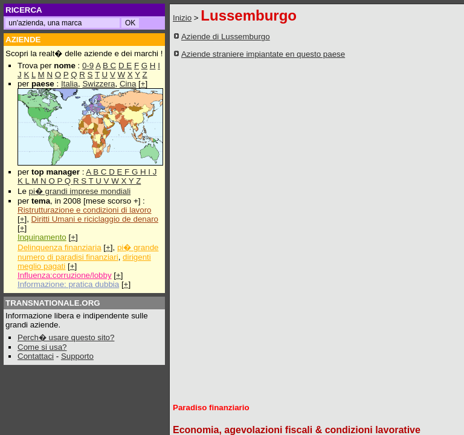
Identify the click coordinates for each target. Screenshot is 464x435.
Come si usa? (42, 347)
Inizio (182, 17)
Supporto (77, 356)
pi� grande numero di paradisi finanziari (88, 252)
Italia (69, 83)
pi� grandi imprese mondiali (80, 191)
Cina (128, 83)
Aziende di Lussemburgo (225, 36)
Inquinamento (42, 237)
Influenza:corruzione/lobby (65, 275)
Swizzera (98, 83)
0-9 (88, 65)
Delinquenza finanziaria (60, 247)
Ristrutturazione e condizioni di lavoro (85, 209)
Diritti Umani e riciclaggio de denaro (94, 219)
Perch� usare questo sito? (66, 337)
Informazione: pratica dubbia (68, 284)
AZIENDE (23, 39)
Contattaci (36, 356)
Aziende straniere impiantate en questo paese (263, 54)
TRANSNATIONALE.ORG (52, 303)
